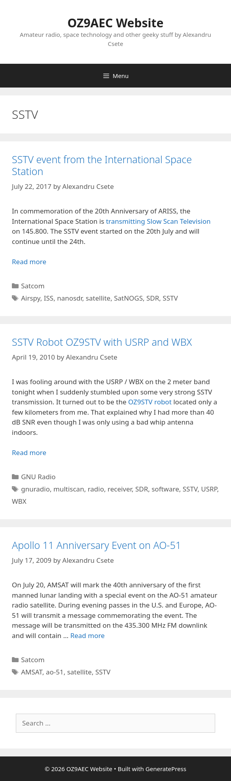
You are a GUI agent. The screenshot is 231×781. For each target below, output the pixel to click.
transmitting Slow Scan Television (158, 221)
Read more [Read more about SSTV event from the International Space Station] (29, 261)
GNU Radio (38, 476)
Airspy (30, 298)
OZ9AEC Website (116, 23)
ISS (48, 298)
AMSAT (31, 671)
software (165, 488)
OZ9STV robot (150, 401)
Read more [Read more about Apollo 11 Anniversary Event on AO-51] (87, 635)
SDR (152, 298)
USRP (209, 488)
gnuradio (35, 488)
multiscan (68, 488)
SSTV (170, 298)
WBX (19, 501)
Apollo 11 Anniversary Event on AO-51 (96, 545)
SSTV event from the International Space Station (102, 165)
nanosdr (69, 298)
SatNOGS (128, 298)
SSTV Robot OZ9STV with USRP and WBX (102, 342)
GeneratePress (166, 769)
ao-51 (55, 671)
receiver (120, 488)
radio (96, 488)
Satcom (32, 285)
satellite (98, 298)
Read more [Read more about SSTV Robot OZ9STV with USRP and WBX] (29, 452)
